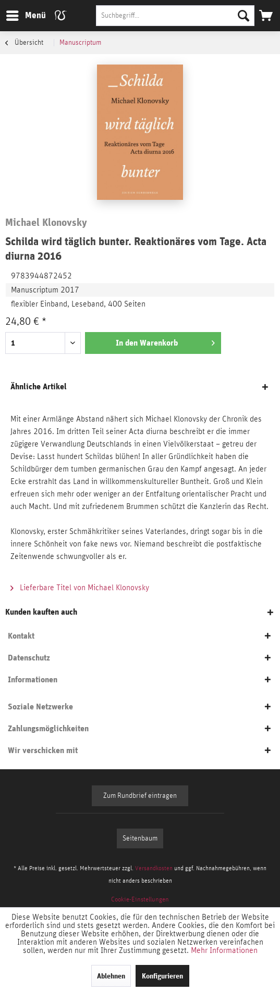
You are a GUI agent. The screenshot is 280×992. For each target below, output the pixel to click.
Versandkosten (154, 868)
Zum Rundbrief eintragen (140, 795)
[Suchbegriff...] (175, 15)
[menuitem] (25, 15)
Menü (18, 13)
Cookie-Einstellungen (140, 899)
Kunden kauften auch (41, 612)
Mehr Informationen (224, 950)
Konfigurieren (162, 976)
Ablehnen (111, 976)
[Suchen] (243, 15)
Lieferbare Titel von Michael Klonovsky (79, 587)
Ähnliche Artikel (38, 386)
